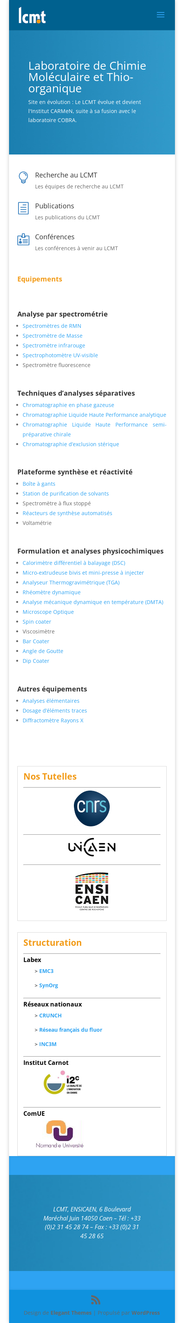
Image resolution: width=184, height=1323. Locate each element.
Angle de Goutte (43, 651)
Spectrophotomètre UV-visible (60, 355)
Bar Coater (36, 641)
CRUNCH (50, 1015)
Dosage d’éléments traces (55, 710)
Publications (54, 205)
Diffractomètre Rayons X (53, 720)
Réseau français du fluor (70, 1029)
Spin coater (37, 621)
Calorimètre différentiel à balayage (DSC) (74, 562)
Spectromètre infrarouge (54, 345)
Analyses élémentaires (51, 700)
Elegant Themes (71, 1312)
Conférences (55, 236)
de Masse (70, 335)
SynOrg (48, 985)
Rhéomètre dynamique (52, 592)
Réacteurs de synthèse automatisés (67, 513)
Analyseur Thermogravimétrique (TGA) (71, 582)
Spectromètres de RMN (52, 325)
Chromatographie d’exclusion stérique (71, 444)
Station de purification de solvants (66, 493)
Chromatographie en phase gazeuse (68, 404)
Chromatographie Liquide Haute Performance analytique (94, 414)
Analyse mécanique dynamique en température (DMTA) (93, 602)
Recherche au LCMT (66, 174)
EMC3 (46, 970)
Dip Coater (36, 660)
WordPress (146, 1312)
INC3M (48, 1044)
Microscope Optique (48, 611)
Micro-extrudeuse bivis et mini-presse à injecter (83, 572)
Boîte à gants (39, 483)
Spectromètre (40, 335)
